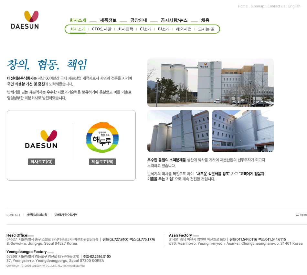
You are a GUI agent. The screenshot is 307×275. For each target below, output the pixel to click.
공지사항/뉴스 (174, 20)
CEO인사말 (101, 29)
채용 (205, 20)
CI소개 (146, 29)
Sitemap (257, 6)
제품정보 (108, 20)
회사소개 (77, 20)
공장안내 (138, 20)
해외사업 (184, 29)
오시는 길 (206, 29)
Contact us (276, 6)
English (294, 6)
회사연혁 (125, 29)
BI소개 (164, 29)
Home (243, 6)
